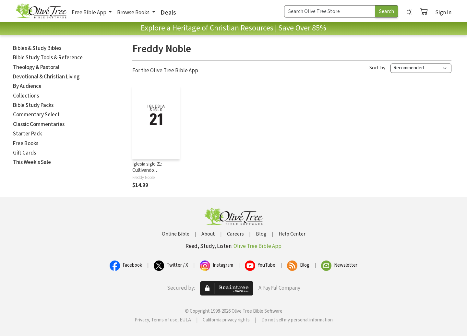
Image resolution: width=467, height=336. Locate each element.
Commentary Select (36, 115)
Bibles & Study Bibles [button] (37, 48)
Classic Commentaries (39, 124)
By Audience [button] (27, 86)
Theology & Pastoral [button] (36, 67)
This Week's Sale (32, 162)
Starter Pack (27, 134)
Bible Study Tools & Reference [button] (48, 58)
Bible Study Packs (33, 105)
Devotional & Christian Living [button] (46, 77)
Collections (26, 96)
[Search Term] (330, 11)
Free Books (25, 143)
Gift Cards (24, 153)
